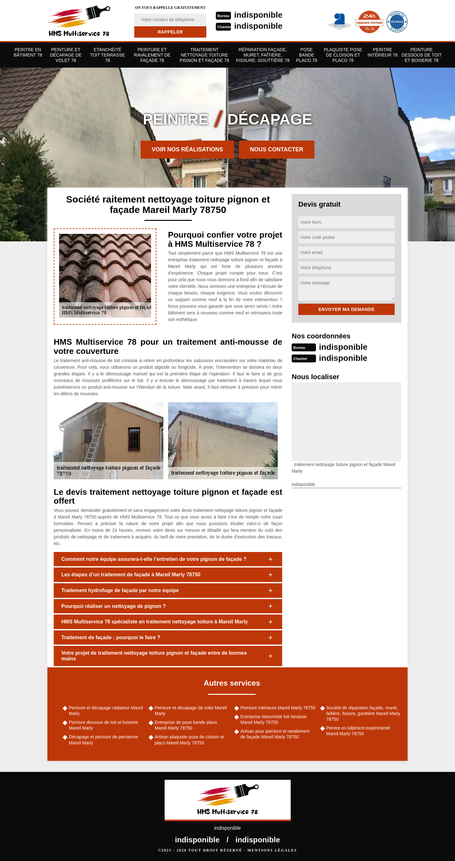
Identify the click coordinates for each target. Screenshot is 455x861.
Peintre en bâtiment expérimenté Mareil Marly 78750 (358, 730)
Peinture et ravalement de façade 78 (152, 55)
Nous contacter (276, 149)
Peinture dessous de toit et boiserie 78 (422, 55)
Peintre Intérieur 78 (382, 52)
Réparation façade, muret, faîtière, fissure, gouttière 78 (263, 55)
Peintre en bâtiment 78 (28, 52)
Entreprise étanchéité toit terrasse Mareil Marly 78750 (273, 719)
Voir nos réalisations (187, 149)
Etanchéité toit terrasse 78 (107, 55)
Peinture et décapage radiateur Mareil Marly (106, 710)
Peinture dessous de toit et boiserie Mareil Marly (103, 725)
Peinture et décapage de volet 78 (66, 55)
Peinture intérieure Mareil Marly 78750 (277, 707)
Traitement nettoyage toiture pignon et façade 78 (204, 55)
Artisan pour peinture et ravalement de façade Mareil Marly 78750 (275, 734)
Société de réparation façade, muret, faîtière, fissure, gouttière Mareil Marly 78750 (363, 713)
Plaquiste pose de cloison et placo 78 (343, 55)
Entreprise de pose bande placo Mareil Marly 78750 (186, 725)
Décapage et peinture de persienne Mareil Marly (103, 739)
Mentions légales (272, 850)
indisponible (258, 15)
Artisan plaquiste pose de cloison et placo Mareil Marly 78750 (189, 739)
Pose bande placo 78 (306, 55)
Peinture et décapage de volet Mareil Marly (191, 710)
